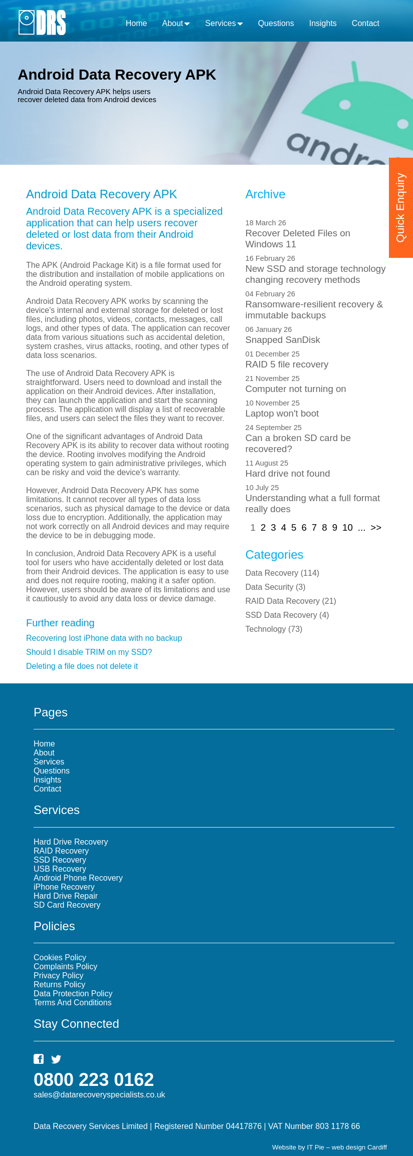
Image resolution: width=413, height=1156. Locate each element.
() (283, 573)
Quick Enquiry (400, 198)
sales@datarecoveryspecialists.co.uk (99, 1094)
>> (375, 527)
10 (347, 527)
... (362, 527)
